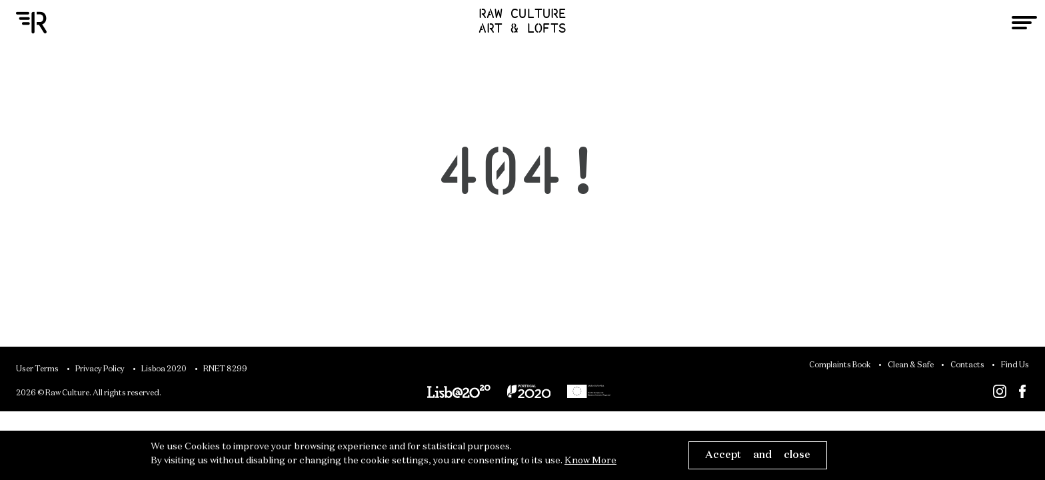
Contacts (967, 365)
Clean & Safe (911, 365)
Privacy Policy (100, 369)
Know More (590, 460)
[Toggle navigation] (1024, 22)
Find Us (1015, 365)
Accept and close (757, 455)
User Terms (37, 369)
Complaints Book (840, 365)
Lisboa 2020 (164, 369)
